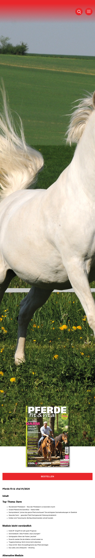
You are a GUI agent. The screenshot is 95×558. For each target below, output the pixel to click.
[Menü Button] (89, 11)
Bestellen (47, 476)
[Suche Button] (79, 11)
